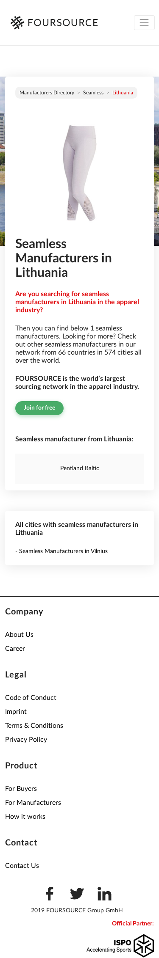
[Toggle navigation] (144, 22)
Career (15, 648)
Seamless (93, 92)
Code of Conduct (30, 697)
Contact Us (22, 865)
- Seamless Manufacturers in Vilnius (61, 551)
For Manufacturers (33, 802)
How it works (25, 816)
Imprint (16, 711)
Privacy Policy (26, 739)
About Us (19, 634)
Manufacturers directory (47, 92)
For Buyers (21, 788)
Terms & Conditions (34, 725)
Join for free (39, 408)
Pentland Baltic (79, 468)
